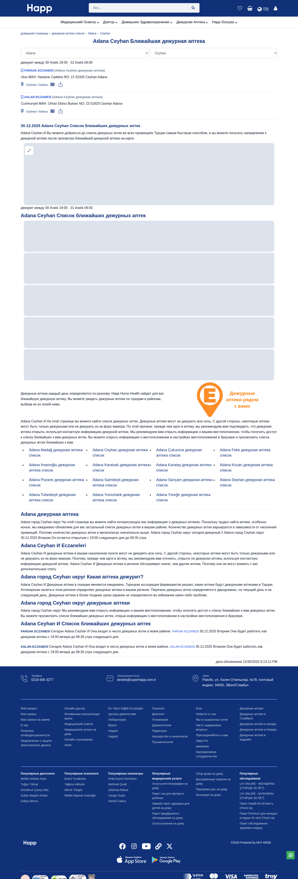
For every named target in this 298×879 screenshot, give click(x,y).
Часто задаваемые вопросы (208, 727)
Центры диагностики (122, 714)
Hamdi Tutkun (117, 801)
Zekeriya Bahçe (118, 790)
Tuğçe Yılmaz (29, 784)
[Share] (60, 84)
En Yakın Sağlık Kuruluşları (125, 708)
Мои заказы (28, 714)
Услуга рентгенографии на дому (170, 786)
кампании (202, 746)
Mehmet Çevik (117, 784)
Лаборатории (117, 719)
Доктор (110, 22)
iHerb (68, 745)
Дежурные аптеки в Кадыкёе (253, 737)
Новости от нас (206, 714)
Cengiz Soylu (116, 795)
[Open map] (52, 84)
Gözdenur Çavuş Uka (34, 790)
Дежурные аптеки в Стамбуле (253, 716)
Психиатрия (160, 719)
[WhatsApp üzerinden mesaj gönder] (290, 855)
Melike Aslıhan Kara (33, 778)
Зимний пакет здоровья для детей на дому (170, 806)
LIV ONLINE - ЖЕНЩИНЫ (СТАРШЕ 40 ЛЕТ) (257, 786)
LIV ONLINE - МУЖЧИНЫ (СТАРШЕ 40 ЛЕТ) (257, 796)
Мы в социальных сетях (212, 719)
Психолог (158, 708)
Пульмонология (162, 742)
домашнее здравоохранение (147, 22)
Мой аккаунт (29, 708)
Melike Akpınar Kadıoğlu (80, 795)
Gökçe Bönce (29, 801)
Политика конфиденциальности (35, 733)
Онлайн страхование (79, 739)
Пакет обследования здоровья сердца (253, 825)
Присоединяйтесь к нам (212, 735)
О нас (24, 725)
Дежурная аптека (192, 22)
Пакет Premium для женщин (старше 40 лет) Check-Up (258, 816)
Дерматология (161, 725)
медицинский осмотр (80, 22)
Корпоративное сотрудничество (206, 754)
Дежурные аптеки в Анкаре (258, 724)
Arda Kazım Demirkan (122, 778)
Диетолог (158, 714)
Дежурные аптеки (251, 708)
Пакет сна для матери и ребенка (168, 796)
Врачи (112, 725)
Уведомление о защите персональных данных (36, 743)
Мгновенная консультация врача (82, 716)
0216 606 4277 (42, 679)
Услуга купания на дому (168, 823)
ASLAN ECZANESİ (38, 97)
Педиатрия (159, 730)
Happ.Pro (202, 740)
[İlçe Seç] (214, 53)
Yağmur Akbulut (75, 784)
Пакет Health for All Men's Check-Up (256, 806)
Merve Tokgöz (74, 790)
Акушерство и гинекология (170, 736)
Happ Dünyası (225, 22)
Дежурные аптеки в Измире (258, 729)
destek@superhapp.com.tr (136, 679)
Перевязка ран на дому (211, 789)
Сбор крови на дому (209, 773)
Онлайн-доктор (75, 708)
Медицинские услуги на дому (80, 732)
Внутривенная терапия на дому (213, 781)
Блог (199, 708)
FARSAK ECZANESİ (39, 70)
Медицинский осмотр (79, 724)
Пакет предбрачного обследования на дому (167, 816)
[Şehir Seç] (85, 53)
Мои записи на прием (35, 719)
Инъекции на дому (208, 795)
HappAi (113, 730)
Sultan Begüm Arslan (34, 795)
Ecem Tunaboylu (75, 778)
